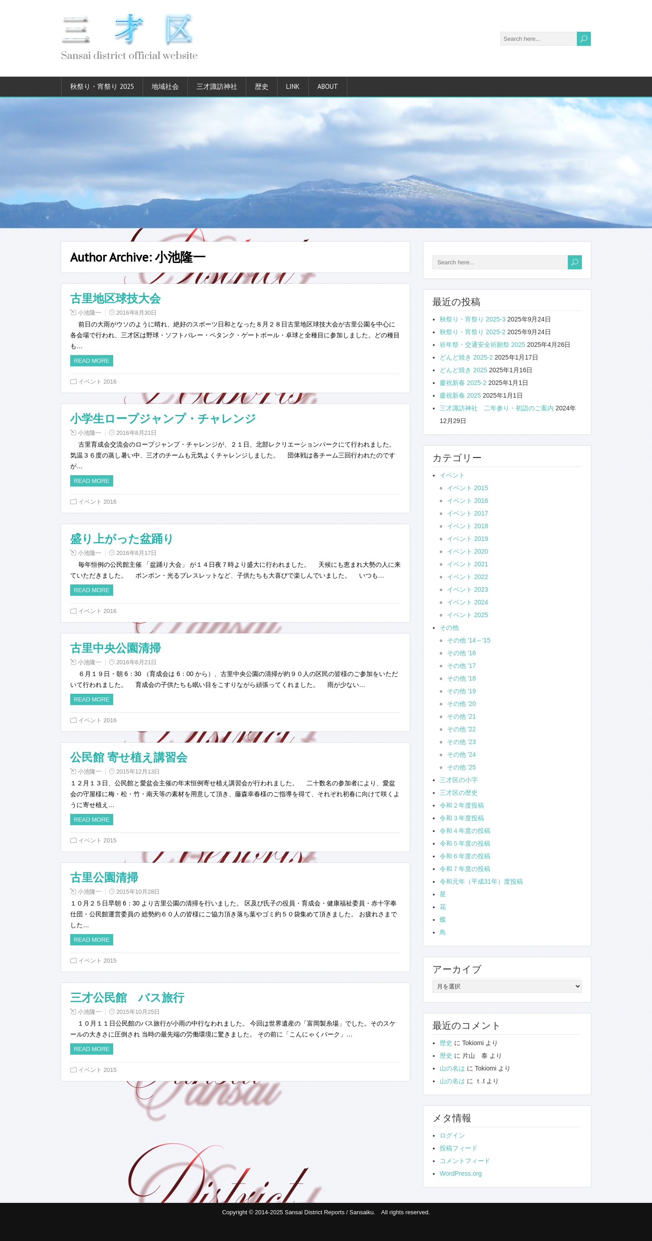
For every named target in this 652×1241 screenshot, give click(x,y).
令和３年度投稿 (462, 818)
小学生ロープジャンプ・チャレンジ (163, 418)
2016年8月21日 (136, 432)
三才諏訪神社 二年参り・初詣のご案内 (497, 408)
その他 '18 (461, 678)
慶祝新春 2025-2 (463, 382)
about (327, 86)
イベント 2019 (467, 538)
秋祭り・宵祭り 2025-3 (472, 319)
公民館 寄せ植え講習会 (128, 757)
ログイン (452, 1135)
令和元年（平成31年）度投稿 (481, 881)
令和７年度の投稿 (465, 868)
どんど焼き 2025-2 (466, 357)
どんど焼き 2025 (463, 370)
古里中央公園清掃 (115, 648)
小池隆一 (89, 312)
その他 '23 (461, 741)
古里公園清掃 (104, 877)
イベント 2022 (467, 576)
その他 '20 (461, 703)
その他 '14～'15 (468, 640)
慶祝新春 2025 (460, 395)
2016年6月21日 (136, 662)
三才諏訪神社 (217, 86)
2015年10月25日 (138, 1011)
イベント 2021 (467, 564)
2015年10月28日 (138, 891)
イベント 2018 (467, 526)
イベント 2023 (467, 589)
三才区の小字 (459, 780)
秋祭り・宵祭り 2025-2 (472, 332)
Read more (92, 360)
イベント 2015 (97, 840)
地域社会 (165, 86)
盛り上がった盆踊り (122, 538)
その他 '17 (461, 665)
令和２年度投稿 (462, 805)
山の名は (452, 1068)
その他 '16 (461, 653)
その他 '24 (461, 754)
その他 (449, 627)
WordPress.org (461, 1173)
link (293, 86)
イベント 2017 (467, 513)
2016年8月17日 (136, 553)
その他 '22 (461, 729)
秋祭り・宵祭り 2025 (102, 86)
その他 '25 (461, 767)
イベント (452, 475)
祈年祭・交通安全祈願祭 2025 (482, 344)
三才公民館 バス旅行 (127, 997)
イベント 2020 (467, 551)
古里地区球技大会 (115, 298)
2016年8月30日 (136, 312)
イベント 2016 (97, 381)
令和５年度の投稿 (465, 843)
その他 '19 (461, 691)
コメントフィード (465, 1160)
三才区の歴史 (459, 792)
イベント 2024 (467, 602)
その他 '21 (461, 716)
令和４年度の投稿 (465, 830)
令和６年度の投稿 (465, 856)
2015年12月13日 (138, 771)
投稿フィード (459, 1148)
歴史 (261, 86)
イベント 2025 (467, 614)
